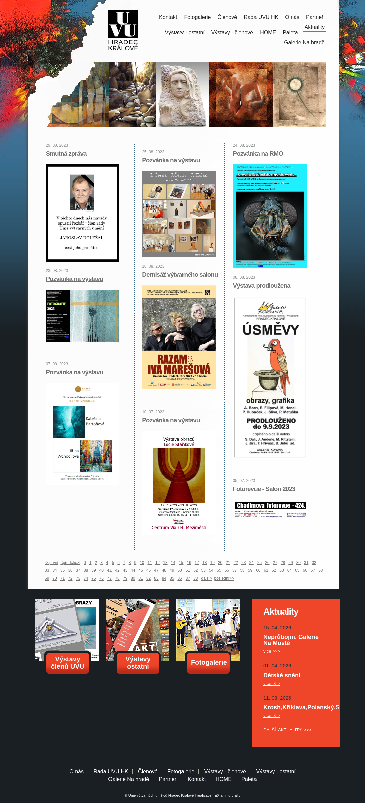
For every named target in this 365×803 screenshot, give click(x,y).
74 (86, 578)
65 (297, 570)
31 (306, 562)
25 (259, 562)
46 (148, 570)
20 (220, 562)
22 (236, 562)
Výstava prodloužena (261, 285)
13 (165, 562)
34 (54, 570)
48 (164, 570)
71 (62, 578)
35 (62, 570)
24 (251, 562)
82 (148, 578)
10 (142, 562)
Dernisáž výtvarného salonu (180, 274)
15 (181, 562)
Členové (227, 17)
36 (70, 570)
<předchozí (70, 562)
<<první (51, 562)
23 (243, 562)
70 (54, 578)
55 (219, 570)
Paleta (290, 32)
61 (266, 570)
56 (227, 570)
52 (195, 570)
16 (189, 562)
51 (188, 570)
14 (173, 562)
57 (234, 570)
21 (228, 562)
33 (47, 570)
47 (156, 570)
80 (133, 578)
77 (109, 578)
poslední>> (224, 578)
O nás (292, 17)
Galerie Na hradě (128, 779)
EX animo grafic (227, 795)
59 (250, 570)
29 (290, 562)
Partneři (315, 17)
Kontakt (168, 17)
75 (93, 578)
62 (274, 570)
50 (179, 570)
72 (70, 578)
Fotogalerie (197, 17)
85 (172, 578)
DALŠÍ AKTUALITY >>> (287, 729)
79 (125, 578)
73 (78, 578)
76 (101, 578)
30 (298, 562)
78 (117, 578)
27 (275, 562)
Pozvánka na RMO (258, 153)
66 (305, 570)
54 (211, 570)
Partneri (168, 779)
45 (141, 570)
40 (101, 570)
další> (206, 578)
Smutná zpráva (66, 153)
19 (212, 562)
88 (195, 578)
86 (179, 578)
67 (313, 570)
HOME (268, 32)
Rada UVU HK (261, 17)
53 (203, 570)
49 (172, 570)
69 (47, 578)
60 (258, 570)
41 (109, 570)
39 (93, 570)
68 (320, 570)
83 (156, 578)
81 (141, 578)
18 (204, 562)
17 (197, 562)
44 (133, 570)
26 (267, 562)
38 (86, 570)
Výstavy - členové (232, 32)
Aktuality (315, 27)
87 (188, 578)
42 (117, 570)
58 (242, 570)
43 (125, 570)
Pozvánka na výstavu (74, 278)
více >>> (271, 651)
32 (314, 562)
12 (157, 562)
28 (283, 562)
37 (78, 570)
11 (150, 562)
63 (281, 570)
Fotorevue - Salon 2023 (264, 489)
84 (164, 578)
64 (289, 570)
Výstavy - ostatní (185, 32)
